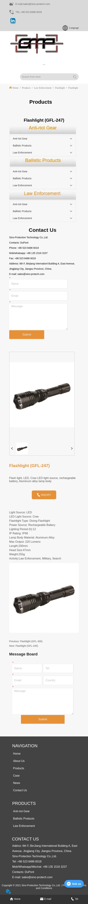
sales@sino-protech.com (30, 274)
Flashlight (60, 88)
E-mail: (13, 274)
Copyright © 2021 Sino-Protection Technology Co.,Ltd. (31, 885)
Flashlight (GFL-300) (31, 641)
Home (16, 88)
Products (26, 88)
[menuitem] (44, 64)
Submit (26, 334)
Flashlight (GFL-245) (27, 645)
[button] (44, 64)
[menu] (44, 64)
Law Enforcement (43, 88)
